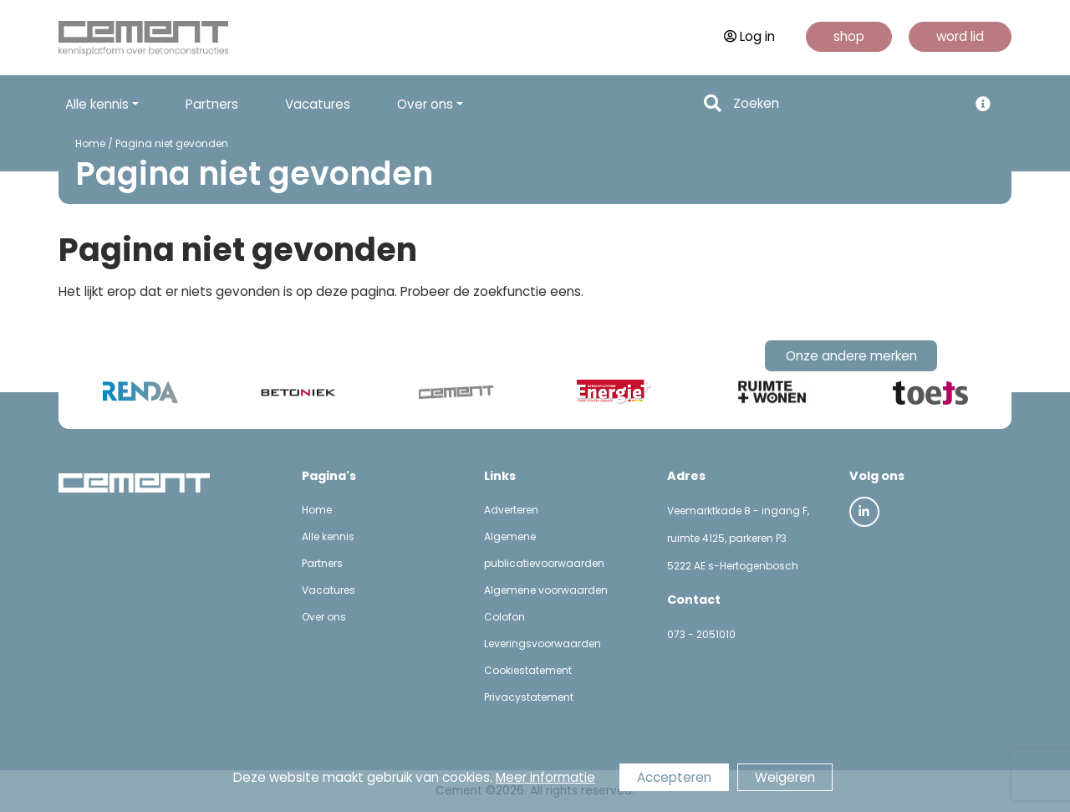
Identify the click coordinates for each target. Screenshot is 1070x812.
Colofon (504, 617)
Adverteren (511, 510)
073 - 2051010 (701, 634)
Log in (749, 36)
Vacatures (317, 104)
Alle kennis (328, 536)
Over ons (324, 617)
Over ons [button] (425, 104)
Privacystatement (528, 697)
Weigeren (785, 777)
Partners (212, 104)
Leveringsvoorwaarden (542, 643)
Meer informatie (545, 777)
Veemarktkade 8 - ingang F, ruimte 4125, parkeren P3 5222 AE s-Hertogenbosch (738, 538)
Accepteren (674, 777)
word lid (960, 36)
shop (848, 36)
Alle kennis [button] (97, 104)
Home (90, 143)
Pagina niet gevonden (171, 143)
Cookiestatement (528, 670)
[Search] (845, 104)
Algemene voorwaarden (546, 590)
